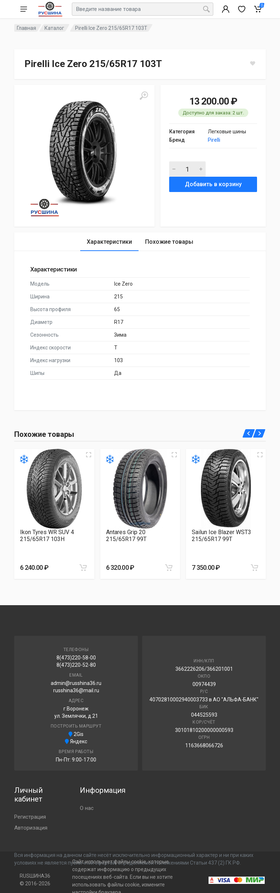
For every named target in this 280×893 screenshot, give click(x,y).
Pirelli (214, 140)
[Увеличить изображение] (88, 455)
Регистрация (30, 817)
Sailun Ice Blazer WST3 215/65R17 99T (221, 536)
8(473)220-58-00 (76, 658)
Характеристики (109, 241)
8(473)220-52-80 (76, 665)
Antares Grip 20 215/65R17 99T (126, 536)
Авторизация (30, 828)
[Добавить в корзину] (83, 567)
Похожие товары (169, 241)
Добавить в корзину (213, 184)
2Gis (76, 734)
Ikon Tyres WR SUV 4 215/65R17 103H (47, 536)
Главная (26, 28)
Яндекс (76, 741)
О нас (87, 808)
